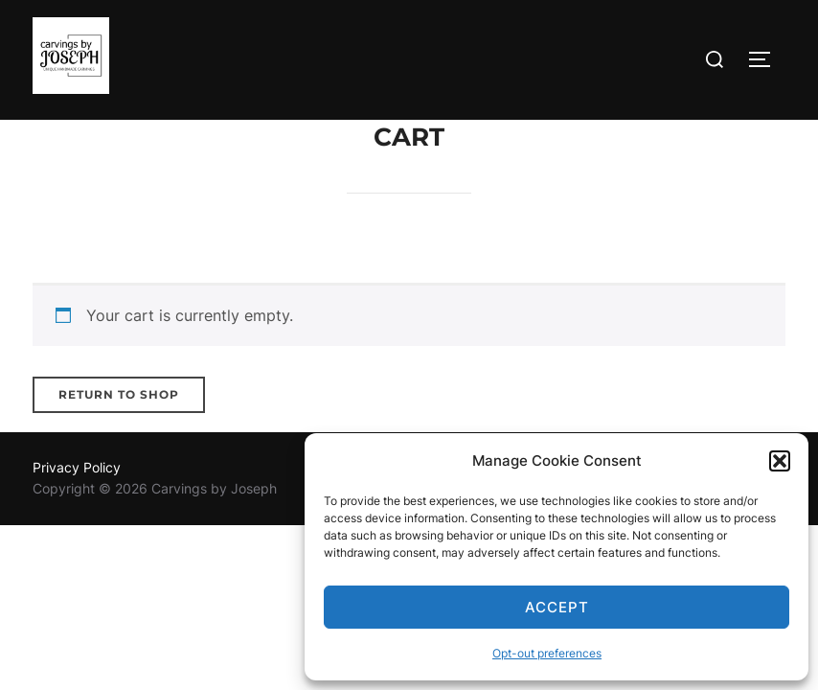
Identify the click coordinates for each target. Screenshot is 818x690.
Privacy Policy (77, 467)
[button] (779, 461)
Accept (557, 607)
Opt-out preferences (547, 653)
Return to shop (118, 394)
